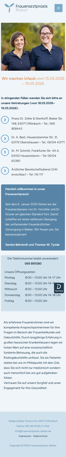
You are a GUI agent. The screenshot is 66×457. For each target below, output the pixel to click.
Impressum (25, 436)
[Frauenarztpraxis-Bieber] (26, 8)
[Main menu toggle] (59, 8)
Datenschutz (40, 436)
